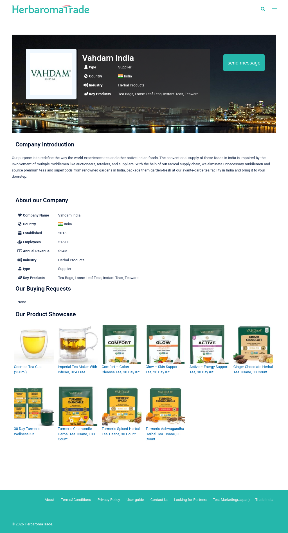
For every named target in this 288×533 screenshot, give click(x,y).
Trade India (264, 500)
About (50, 500)
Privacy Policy (109, 500)
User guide (136, 500)
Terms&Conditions (76, 500)
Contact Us (159, 500)
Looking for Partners (190, 500)
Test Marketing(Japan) (231, 500)
